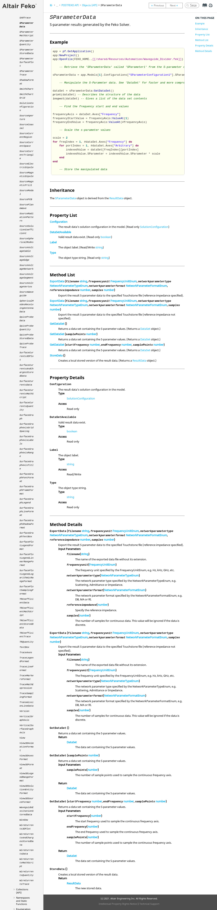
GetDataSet (57, 324)
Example (199, 23)
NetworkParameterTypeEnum (69, 286)
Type (53, 253)
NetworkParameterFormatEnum (146, 286)
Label (53, 242)
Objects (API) (89, 5)
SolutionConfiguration (154, 227)
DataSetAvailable (60, 232)
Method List (201, 40)
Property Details (204, 45)
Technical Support (149, 903)
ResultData (116, 198)
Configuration (58, 222)
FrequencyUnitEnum (123, 281)
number (85, 290)
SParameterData (65, 198)
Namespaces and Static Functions (23, 901)
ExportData (57, 281)
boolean (106, 237)
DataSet (145, 329)
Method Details (203, 51)
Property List (202, 34)
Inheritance (201, 29)
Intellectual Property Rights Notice (118, 903)
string (99, 247)
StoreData (56, 355)
